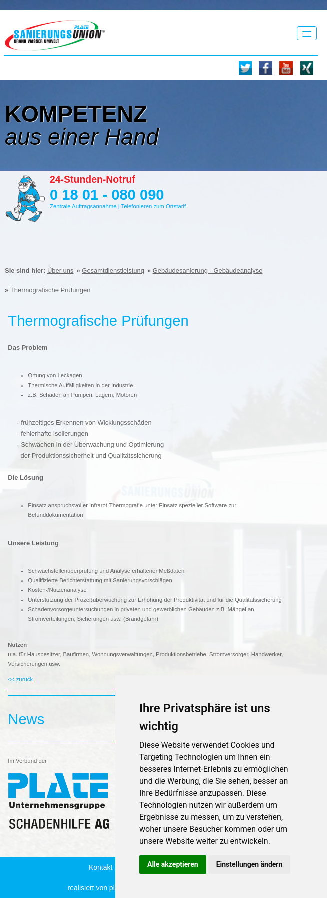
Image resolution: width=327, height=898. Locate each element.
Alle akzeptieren (173, 864)
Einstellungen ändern (249, 864)
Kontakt (100, 867)
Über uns (61, 270)
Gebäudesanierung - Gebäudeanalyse (208, 270)
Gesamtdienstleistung (113, 270)
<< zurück (20, 679)
